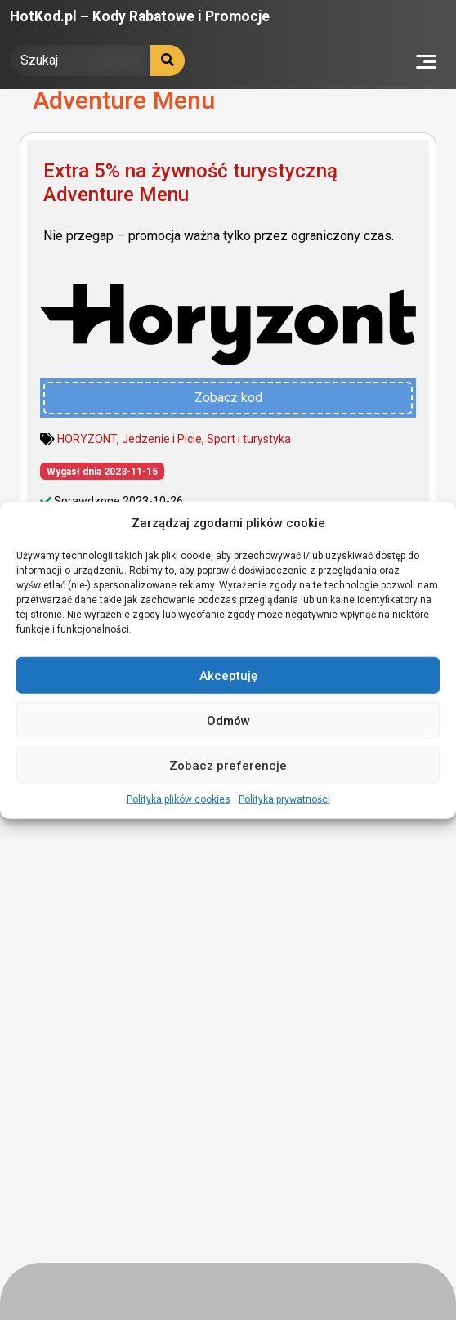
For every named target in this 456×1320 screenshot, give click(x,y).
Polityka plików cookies (178, 799)
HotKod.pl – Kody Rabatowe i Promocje (140, 16)
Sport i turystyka (249, 438)
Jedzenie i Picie (162, 438)
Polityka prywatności (284, 799)
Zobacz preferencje (228, 765)
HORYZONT (87, 438)
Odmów (228, 720)
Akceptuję (228, 675)
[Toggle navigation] (426, 60)
